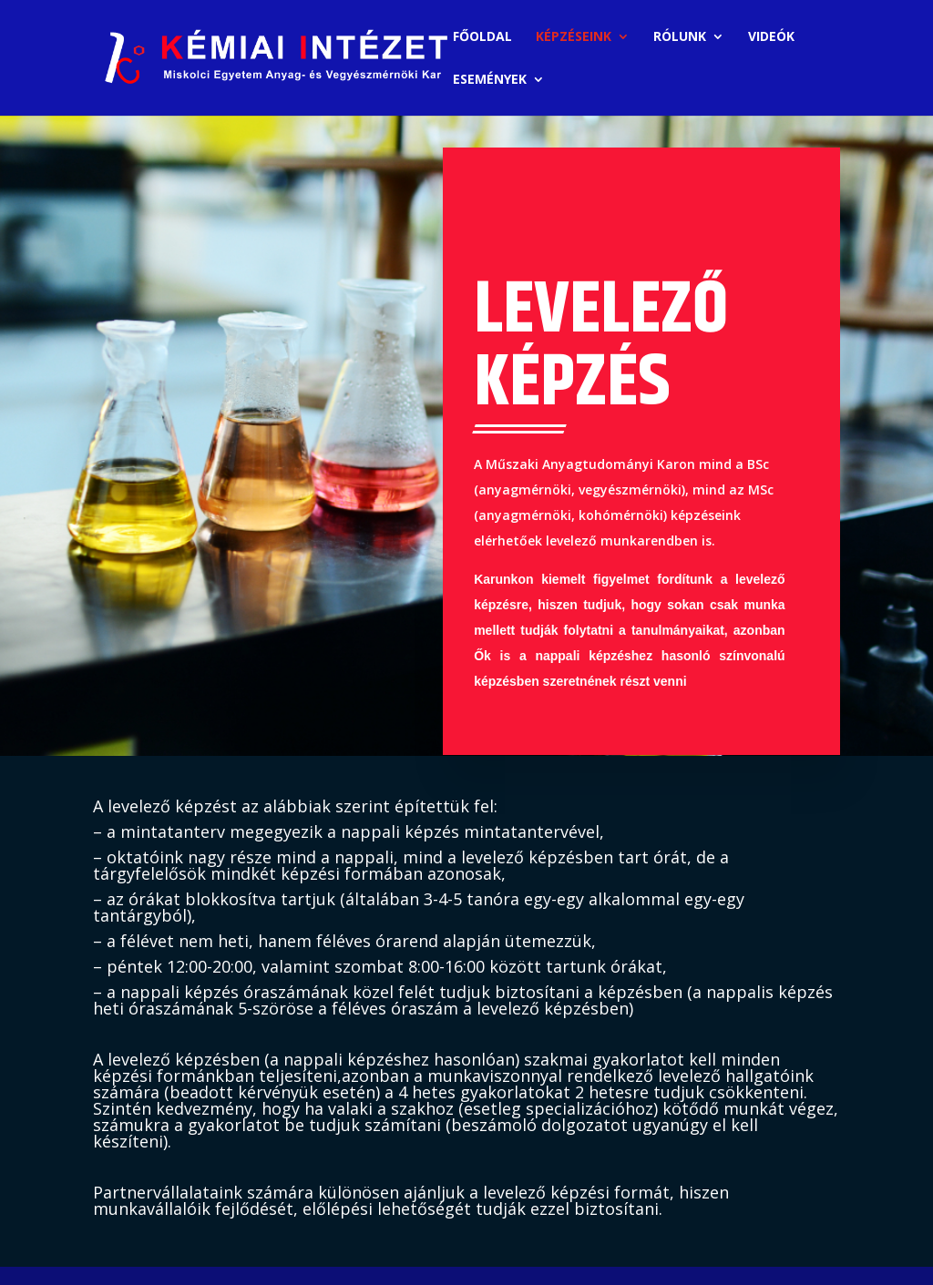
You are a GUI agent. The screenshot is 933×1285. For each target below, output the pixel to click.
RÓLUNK (679, 37)
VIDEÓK (771, 37)
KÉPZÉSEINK (573, 37)
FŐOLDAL (482, 37)
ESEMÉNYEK (490, 80)
